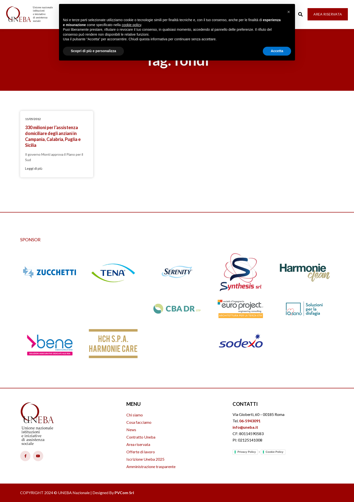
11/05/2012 (33, 119)
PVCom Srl (124, 492)
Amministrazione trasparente (151, 466)
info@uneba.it (245, 427)
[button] (289, 12)
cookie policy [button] (131, 25)
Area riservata (138, 444)
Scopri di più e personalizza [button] (93, 51)
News (131, 429)
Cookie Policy (274, 451)
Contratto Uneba (140, 437)
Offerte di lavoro (140, 451)
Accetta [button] (277, 51)
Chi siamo (134, 414)
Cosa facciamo (138, 422)
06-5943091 (250, 420)
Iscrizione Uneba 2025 (145, 459)
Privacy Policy (246, 451)
